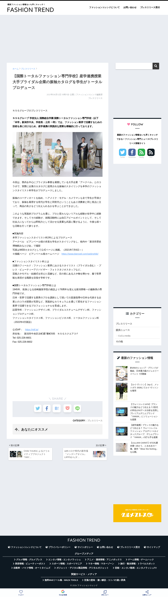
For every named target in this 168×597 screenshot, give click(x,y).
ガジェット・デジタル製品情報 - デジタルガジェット (82, 568)
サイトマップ (153, 548)
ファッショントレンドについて (104, 7)
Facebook (132, 157)
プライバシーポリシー (59, 548)
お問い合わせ (129, 7)
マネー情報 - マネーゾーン (101, 564)
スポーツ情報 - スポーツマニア (67, 564)
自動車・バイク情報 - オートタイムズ (31, 568)
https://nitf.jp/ (31, 329)
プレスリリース (94, 420)
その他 (119, 342)
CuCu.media (124, 336)
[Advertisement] (84, 37)
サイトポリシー (85, 548)
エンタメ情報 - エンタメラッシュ (64, 560)
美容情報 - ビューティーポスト (30, 564)
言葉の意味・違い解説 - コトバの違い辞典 (104, 581)
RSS (150, 157)
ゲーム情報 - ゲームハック (141, 560)
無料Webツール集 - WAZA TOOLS (61, 581)
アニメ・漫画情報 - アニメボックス (104, 560)
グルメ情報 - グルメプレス (29, 560)
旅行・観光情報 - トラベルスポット (137, 564)
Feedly (141, 157)
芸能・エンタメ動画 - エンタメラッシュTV (136, 568)
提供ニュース (123, 330)
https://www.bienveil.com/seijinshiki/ (80, 254)
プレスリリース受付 (150, 7)
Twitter (122, 157)
